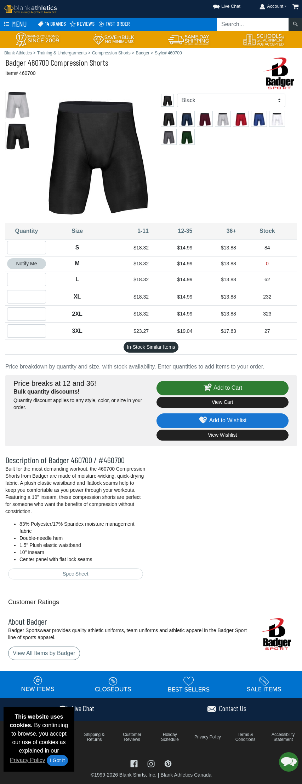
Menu (14, 24)
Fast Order (114, 24)
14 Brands (52, 24)
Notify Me (26, 263)
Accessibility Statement (283, 737)
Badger (15, 62)
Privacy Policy (27, 760)
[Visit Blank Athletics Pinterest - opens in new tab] (168, 763)
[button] (220, 5)
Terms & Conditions (245, 737)
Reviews (82, 24)
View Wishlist (222, 435)
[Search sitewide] (253, 24)
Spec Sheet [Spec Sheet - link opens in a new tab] (75, 574)
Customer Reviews (132, 737)
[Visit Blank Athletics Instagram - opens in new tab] (151, 763)
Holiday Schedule (170, 737)
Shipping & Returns (94, 737)
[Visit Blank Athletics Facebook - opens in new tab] (134, 763)
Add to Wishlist (222, 420)
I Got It (57, 760)
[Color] (231, 100)
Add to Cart (222, 388)
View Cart (222, 402)
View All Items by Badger (44, 653)
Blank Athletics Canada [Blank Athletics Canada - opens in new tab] (185, 775)
